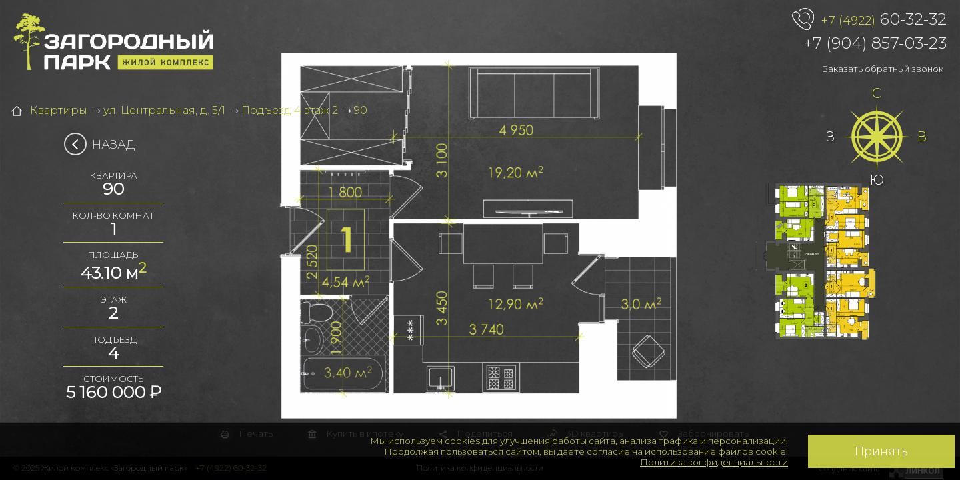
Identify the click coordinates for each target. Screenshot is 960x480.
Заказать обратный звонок (883, 68)
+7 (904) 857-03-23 (875, 43)
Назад (103, 144)
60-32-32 (884, 20)
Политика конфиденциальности (714, 462)
